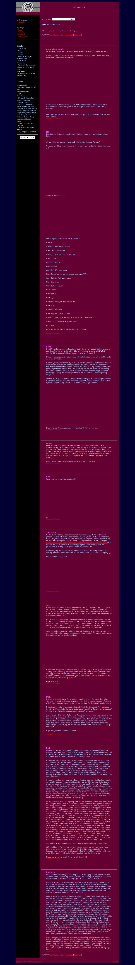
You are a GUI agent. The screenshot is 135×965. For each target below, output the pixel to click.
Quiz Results (22, 36)
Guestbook (21, 34)
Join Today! (22, 22)
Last (80, 35)
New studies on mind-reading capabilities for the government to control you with (76, 543)
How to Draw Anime (26, 961)
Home (20, 30)
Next (75, 35)
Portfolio (21, 32)
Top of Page (115, 961)
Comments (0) (50, 118)
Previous (56, 35)
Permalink (57, 118)
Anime (18, 961)
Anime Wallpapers (37, 961)
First (51, 35)
